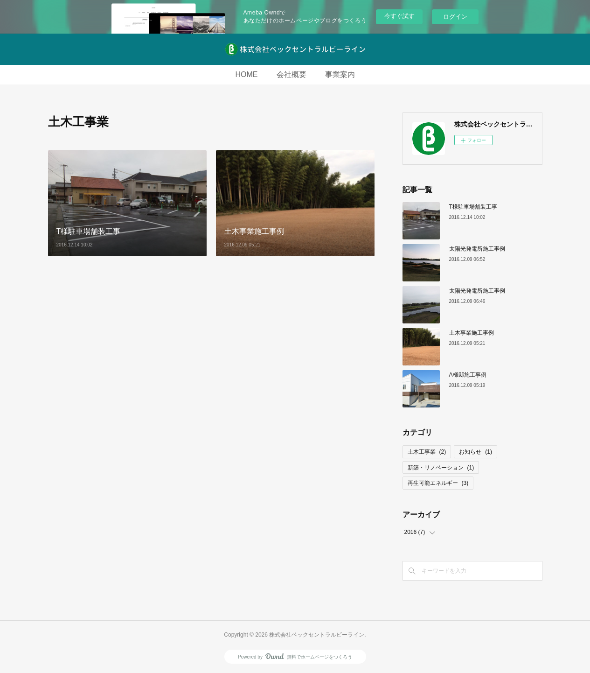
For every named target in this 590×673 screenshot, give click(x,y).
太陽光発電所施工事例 (477, 248)
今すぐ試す (399, 16)
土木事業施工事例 (471, 332)
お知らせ (475, 452)
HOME (247, 74)
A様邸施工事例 (467, 375)
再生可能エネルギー (438, 483)
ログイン (455, 16)
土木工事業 (427, 452)
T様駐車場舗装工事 (473, 206)
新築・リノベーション (441, 467)
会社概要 (291, 74)
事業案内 (340, 74)
